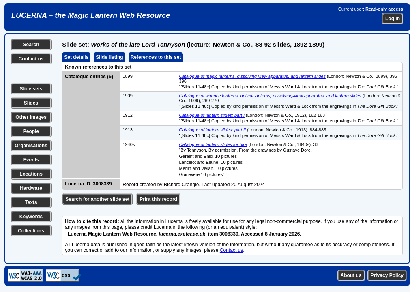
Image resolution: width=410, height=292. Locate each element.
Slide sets (30, 89)
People (31, 131)
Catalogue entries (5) (89, 76)
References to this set (156, 57)
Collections (31, 231)
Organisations (31, 145)
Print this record (158, 199)
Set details (76, 57)
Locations (31, 174)
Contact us (30, 59)
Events (31, 160)
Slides (31, 103)
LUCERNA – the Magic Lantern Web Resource (90, 15)
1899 (127, 76)
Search (31, 44)
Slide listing (109, 57)
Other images (31, 117)
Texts (31, 202)
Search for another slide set (97, 199)
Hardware (31, 188)
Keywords (31, 216)
